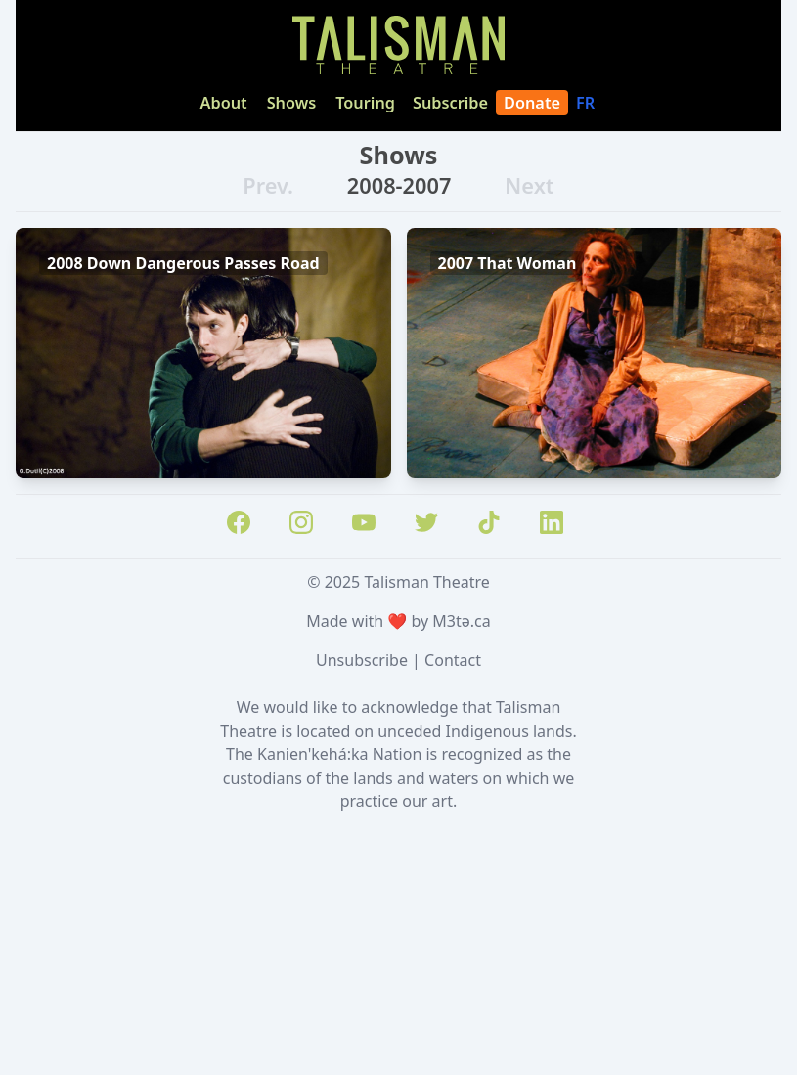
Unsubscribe (362, 660)
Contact (452, 660)
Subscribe (450, 102)
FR (587, 102)
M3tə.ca (461, 621)
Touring (365, 102)
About (223, 102)
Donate (532, 102)
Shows (292, 102)
